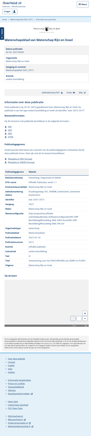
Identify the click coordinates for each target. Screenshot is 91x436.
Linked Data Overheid (18, 405)
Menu (84, 4)
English (11, 365)
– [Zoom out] (85, 318)
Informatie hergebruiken (19, 380)
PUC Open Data (15, 408)
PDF (10, 127)
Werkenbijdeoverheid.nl (19, 426)
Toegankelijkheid (16, 387)
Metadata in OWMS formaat (21, 162)
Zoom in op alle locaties (79, 318)
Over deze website (16, 358)
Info (86, 325)
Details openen (2, 33)
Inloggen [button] (7, 11)
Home (4, 19)
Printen (71, 92)
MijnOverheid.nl (15, 416)
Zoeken (11, 372)
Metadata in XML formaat (20, 159)
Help (10, 369)
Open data (13, 401)
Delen (82, 92)
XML (10, 133)
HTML (10, 137)
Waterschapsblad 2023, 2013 (21, 19)
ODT (10, 130)
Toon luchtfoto (73, 318)
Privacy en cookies (16, 383)
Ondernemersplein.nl (18, 423)
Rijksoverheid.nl (15, 419)
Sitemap (12, 390)
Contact (11, 362)
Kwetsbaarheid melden (19, 393)
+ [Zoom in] (85, 313)
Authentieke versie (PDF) (52, 93)
